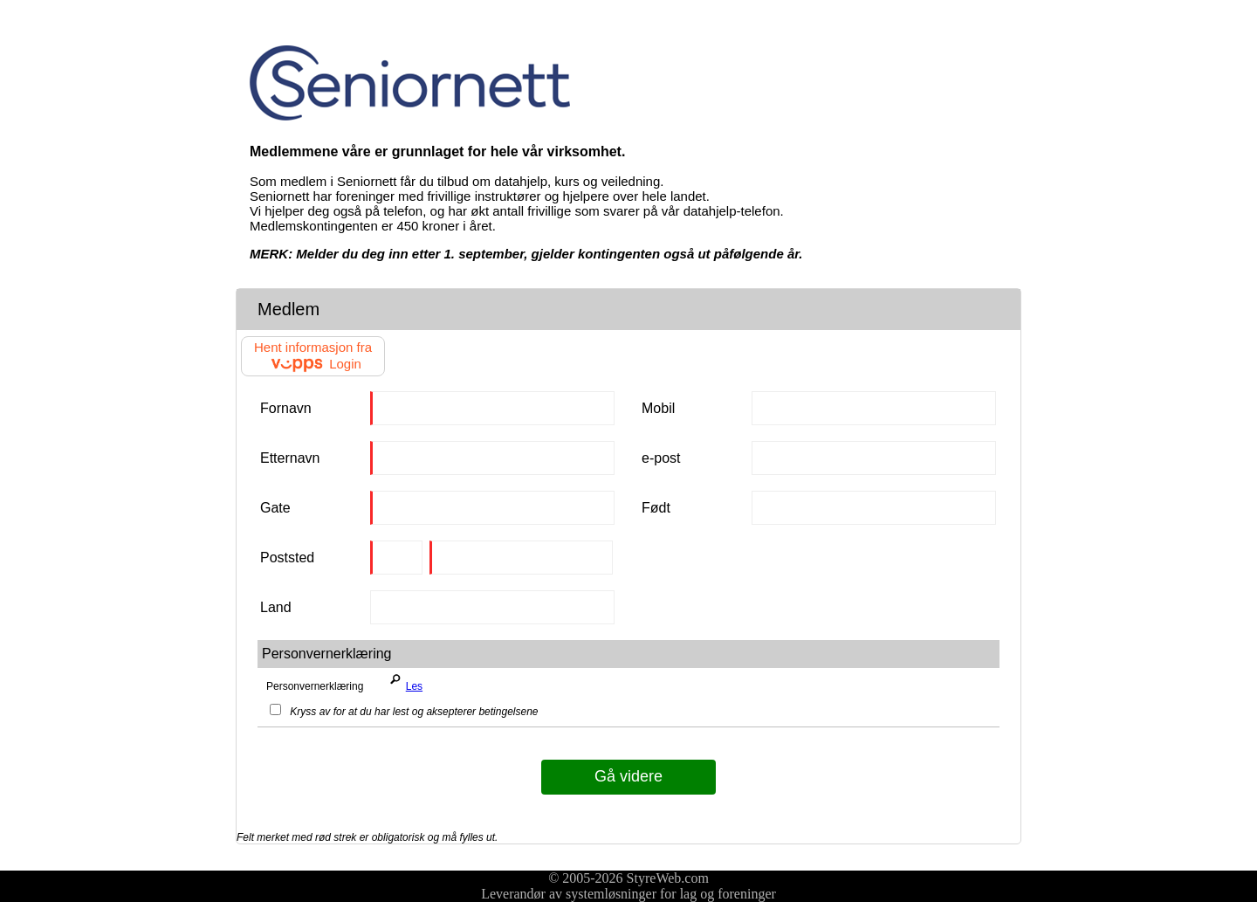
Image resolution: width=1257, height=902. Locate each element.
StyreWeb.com (668, 878)
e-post (661, 458)
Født (656, 507)
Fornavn (286, 408)
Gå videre (628, 776)
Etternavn (289, 458)
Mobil (658, 408)
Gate (275, 507)
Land (276, 607)
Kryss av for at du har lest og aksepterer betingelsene (404, 712)
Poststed (287, 557)
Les (403, 681)
